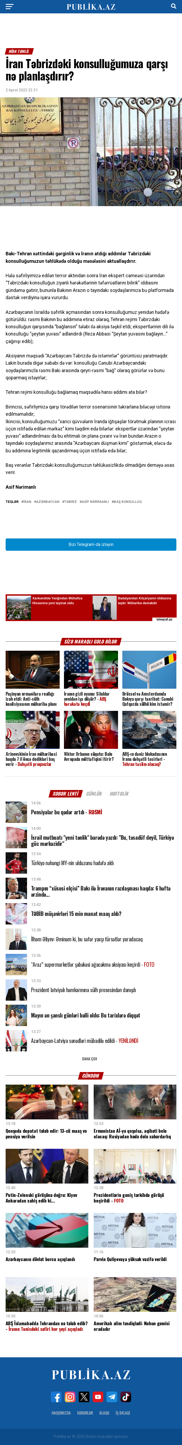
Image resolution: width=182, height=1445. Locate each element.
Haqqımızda (61, 1413)
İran (27, 502)
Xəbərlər (85, 1413)
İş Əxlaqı (123, 1413)
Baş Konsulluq (128, 502)
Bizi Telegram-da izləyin (91, 544)
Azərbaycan (47, 502)
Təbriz (70, 502)
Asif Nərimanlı (95, 502)
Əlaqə (104, 1413)
